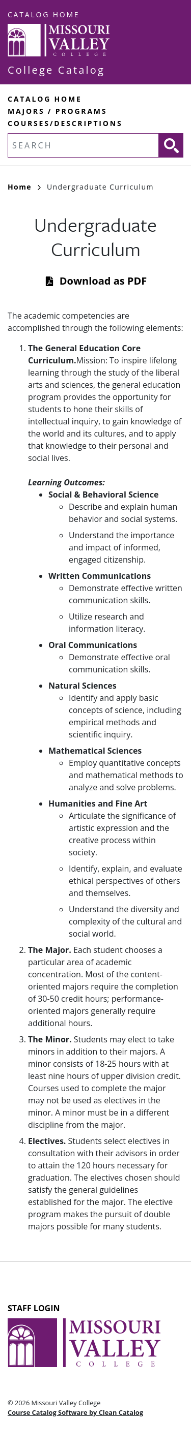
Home (24, 187)
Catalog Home (43, 14)
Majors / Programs (57, 111)
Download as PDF (103, 281)
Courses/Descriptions (65, 123)
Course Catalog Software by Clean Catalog (75, 1412)
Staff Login (34, 1308)
